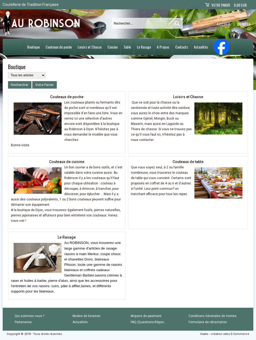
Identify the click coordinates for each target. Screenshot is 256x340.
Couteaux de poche (59, 47)
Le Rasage (144, 47)
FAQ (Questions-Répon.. (148, 322)
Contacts (181, 47)
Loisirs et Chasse (90, 47)
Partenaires (23, 322)
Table (127, 47)
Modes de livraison (87, 316)
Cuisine (112, 47)
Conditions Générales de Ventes (213, 316)
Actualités (201, 47)
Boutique (33, 47)
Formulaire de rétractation (208, 322)
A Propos (163, 47)
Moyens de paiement (146, 316)
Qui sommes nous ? (29, 316)
